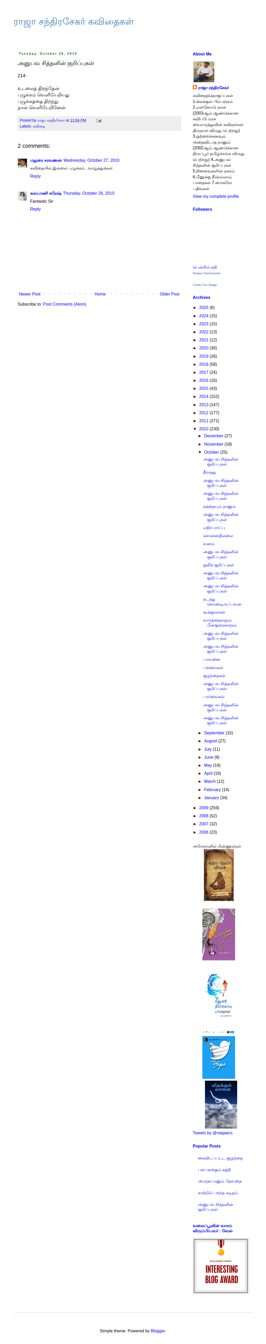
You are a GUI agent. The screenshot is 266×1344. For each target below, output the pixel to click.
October (212, 452)
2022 (204, 332)
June (209, 757)
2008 (204, 816)
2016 (204, 380)
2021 (204, 340)
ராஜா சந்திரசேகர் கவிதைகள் (74, 21)
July (208, 749)
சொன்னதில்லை (218, 535)
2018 (204, 364)
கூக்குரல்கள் (214, 612)
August (211, 741)
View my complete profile (216, 196)
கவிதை (39, 126)
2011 (204, 421)
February (213, 789)
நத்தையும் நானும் (219, 506)
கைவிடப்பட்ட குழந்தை (220, 1158)
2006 (204, 832)
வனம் (209, 543)
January (212, 798)
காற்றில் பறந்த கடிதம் (218, 1193)
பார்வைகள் (213, 696)
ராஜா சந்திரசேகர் (213, 88)
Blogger (158, 1331)
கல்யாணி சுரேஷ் (45, 193)
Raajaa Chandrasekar (207, 273)
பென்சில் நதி (205, 267)
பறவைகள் (213, 667)
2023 (204, 324)
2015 (204, 388)
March (210, 781)
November (214, 444)
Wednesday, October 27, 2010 (91, 160)
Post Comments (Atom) (64, 304)
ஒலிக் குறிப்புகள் (218, 565)
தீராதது (209, 472)
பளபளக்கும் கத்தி (214, 1169)
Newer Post (30, 294)
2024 (204, 316)
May (208, 765)
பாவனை (211, 659)
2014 (204, 396)
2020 (204, 348)
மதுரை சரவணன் (46, 160)
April (209, 773)
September (215, 733)
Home (100, 294)
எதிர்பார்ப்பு (214, 527)
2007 (204, 824)
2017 (204, 372)
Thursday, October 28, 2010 (88, 193)
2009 (204, 808)
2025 (204, 307)
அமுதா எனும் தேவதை (220, 1181)
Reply (35, 176)
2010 (204, 429)
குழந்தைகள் (214, 675)
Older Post (169, 294)
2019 (204, 356)
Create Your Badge (205, 284)
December (214, 436)
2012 (204, 413)
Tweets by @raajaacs (212, 1133)
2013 (204, 405)
